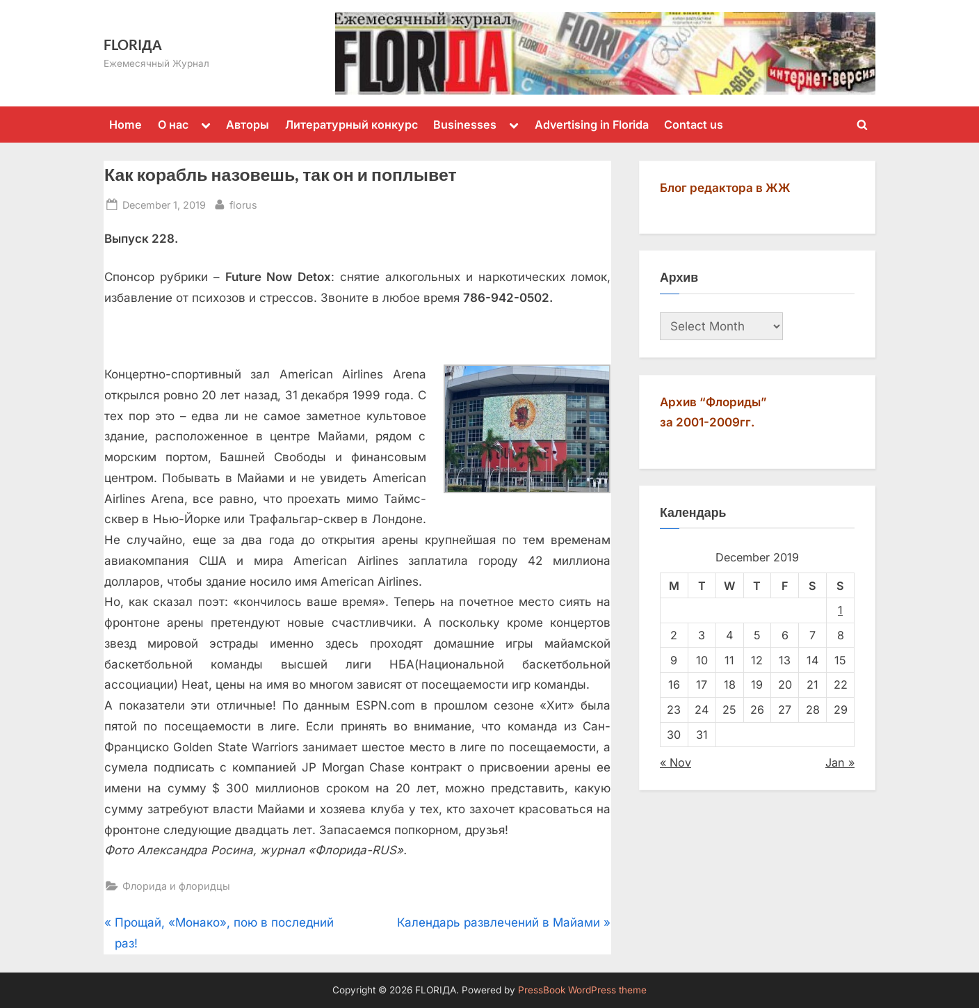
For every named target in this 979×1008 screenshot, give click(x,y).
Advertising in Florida (592, 124)
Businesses (464, 124)
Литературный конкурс (351, 124)
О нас (173, 124)
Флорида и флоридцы (176, 886)
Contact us (693, 124)
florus (243, 203)
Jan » (840, 762)
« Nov (675, 762)
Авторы (247, 124)
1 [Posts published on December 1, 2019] (840, 610)
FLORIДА (133, 44)
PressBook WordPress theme (582, 989)
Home (125, 124)
